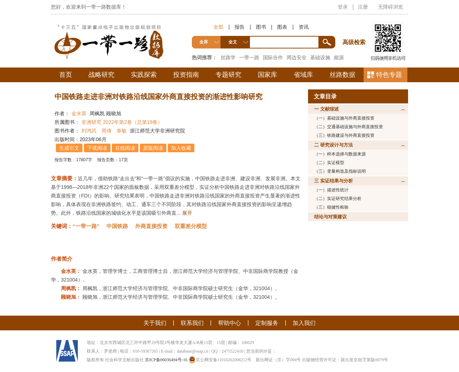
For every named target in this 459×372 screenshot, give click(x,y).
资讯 (304, 27)
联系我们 (192, 323)
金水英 (78, 113)
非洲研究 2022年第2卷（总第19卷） (121, 122)
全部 (218, 27)
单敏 (122, 131)
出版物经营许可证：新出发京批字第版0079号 (345, 359)
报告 (240, 27)
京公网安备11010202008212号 (220, 359)
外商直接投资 (151, 226)
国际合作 (273, 57)
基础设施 (320, 57)
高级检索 (355, 29)
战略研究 (101, 74)
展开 (187, 213)
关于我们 (154, 323)
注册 (363, 7)
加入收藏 (181, 148)
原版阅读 (153, 148)
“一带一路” (85, 226)
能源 (339, 57)
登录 (343, 7)
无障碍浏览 (390, 7)
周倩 (106, 131)
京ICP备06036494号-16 (166, 359)
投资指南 (186, 74)
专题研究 (228, 74)
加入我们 (304, 323)
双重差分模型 (191, 226)
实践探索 (144, 74)
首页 (65, 74)
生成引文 (69, 148)
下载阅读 (97, 148)
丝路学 (228, 57)
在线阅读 (125, 148)
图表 (282, 27)
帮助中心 (229, 323)
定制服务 (266, 323)
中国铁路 (117, 226)
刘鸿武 (88, 131)
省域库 (303, 74)
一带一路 (249, 57)
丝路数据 (342, 74)
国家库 (267, 74)
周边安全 (297, 57)
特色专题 (389, 74)
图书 (261, 27)
